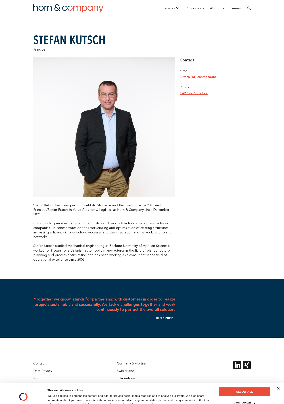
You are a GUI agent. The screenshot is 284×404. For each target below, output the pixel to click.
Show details (55, 396)
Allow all (244, 374)
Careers (236, 8)
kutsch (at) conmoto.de (198, 77)
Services (169, 8)
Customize (244, 384)
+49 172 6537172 (194, 93)
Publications (195, 8)
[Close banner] (278, 370)
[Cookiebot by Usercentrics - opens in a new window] (23, 397)
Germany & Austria (131, 363)
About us (217, 8)
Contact (39, 363)
